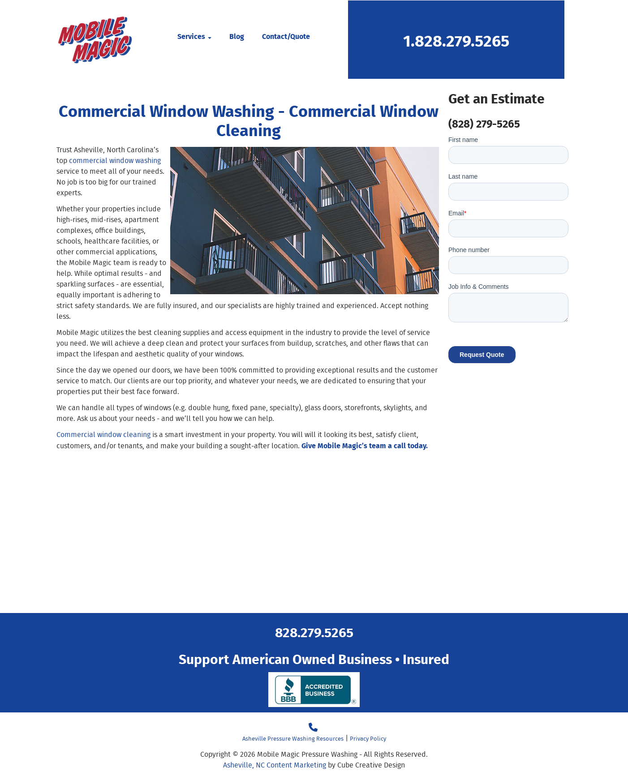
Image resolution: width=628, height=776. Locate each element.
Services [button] (194, 36)
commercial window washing (115, 160)
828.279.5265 (314, 631)
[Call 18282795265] (313, 727)
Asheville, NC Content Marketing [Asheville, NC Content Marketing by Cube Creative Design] (274, 765)
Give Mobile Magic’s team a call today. (364, 445)
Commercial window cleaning (103, 434)
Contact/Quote (286, 36)
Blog (236, 36)
